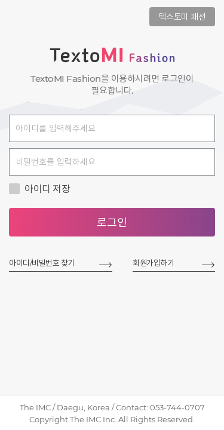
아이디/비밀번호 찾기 (42, 263)
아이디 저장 (39, 189)
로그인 (112, 222)
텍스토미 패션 (182, 16)
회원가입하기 (153, 263)
